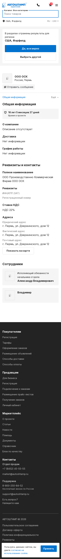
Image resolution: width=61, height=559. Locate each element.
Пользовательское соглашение (20, 525)
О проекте (8, 419)
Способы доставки (13, 358)
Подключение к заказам (16, 389)
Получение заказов (13, 399)
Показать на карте (18, 250)
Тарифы (6, 342)
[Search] (27, 13)
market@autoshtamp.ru (15, 474)
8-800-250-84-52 (30, 487)
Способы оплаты (12, 364)
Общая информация (13, 97)
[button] (53, 21)
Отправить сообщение (18, 87)
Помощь (7, 435)
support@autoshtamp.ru (15, 494)
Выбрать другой (30, 57)
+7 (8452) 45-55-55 (13, 468)
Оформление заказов (14, 348)
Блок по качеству (12, 451)
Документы (9, 440)
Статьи (6, 424)
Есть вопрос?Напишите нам (10, 501)
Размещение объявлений (17, 353)
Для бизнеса (9, 378)
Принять (48, 548)
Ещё (55, 97)
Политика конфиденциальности (20, 534)
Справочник (9, 446)
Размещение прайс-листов (18, 394)
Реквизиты (8, 539)
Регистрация (9, 337)
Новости (7, 429)
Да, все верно (30, 48)
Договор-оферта (12, 530)
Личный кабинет (11, 405)
